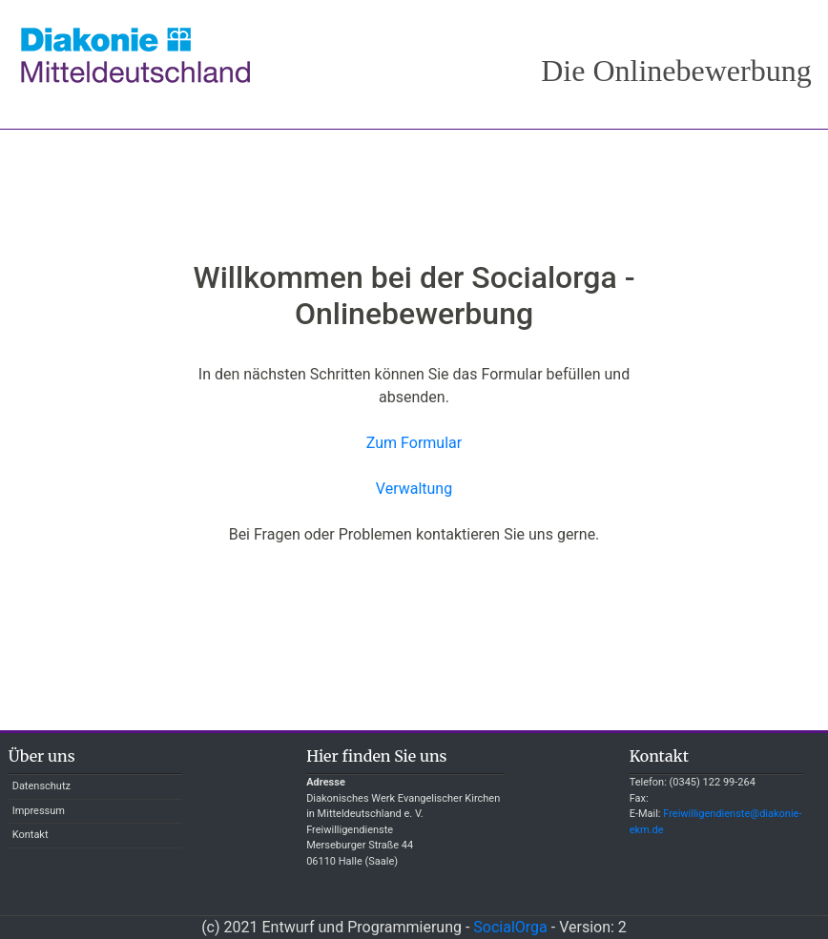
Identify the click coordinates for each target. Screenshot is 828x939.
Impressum (38, 811)
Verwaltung (414, 489)
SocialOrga (510, 927)
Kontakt (30, 834)
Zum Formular (414, 443)
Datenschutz (41, 786)
